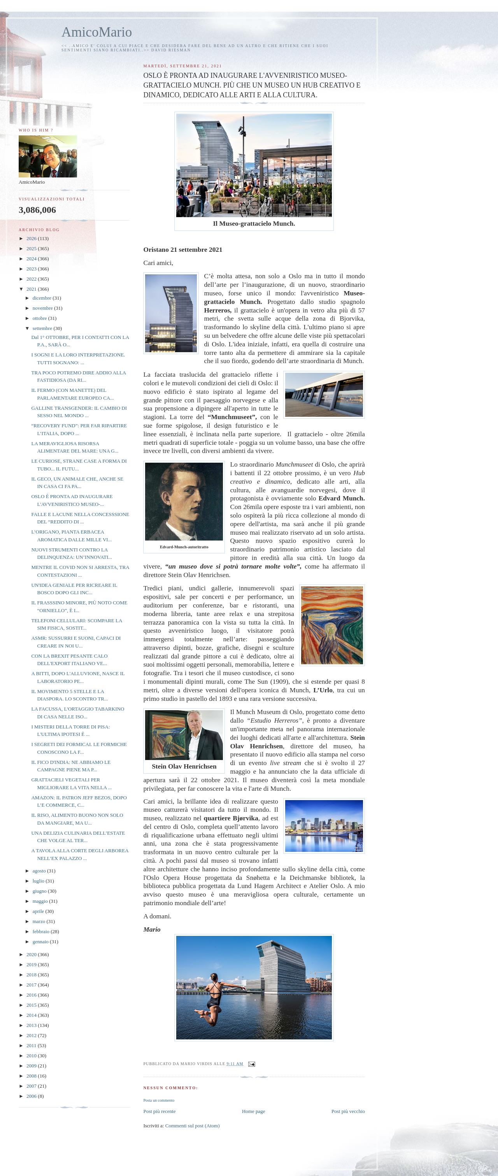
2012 (32, 1035)
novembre (43, 308)
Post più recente (159, 1111)
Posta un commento (158, 1100)
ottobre (40, 318)
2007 (32, 1086)
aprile (39, 911)
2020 (32, 954)
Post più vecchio (348, 1111)
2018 (32, 975)
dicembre (43, 298)
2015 (32, 1005)
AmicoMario (96, 32)
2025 (32, 248)
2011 (32, 1045)
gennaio (41, 941)
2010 (32, 1055)
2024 (32, 259)
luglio (39, 881)
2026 (32, 238)
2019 (32, 964)
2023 (32, 269)
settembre (43, 328)
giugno (40, 891)
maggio (41, 901)
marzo (40, 921)
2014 (32, 1015)
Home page (253, 1111)
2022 (32, 279)
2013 (32, 1025)
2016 (32, 995)
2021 (32, 289)
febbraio (42, 931)
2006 (32, 1096)
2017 (32, 985)
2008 (32, 1076)
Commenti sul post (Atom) (192, 1126)
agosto (40, 871)
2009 (32, 1066)
